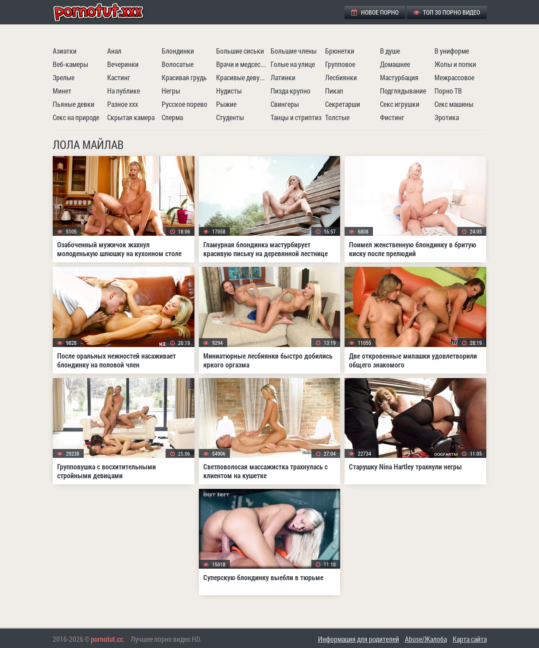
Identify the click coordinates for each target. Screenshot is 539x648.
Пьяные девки (73, 104)
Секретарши (342, 104)
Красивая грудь (184, 77)
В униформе (451, 50)
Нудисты (229, 90)
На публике (123, 90)
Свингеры (285, 104)
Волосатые (178, 64)
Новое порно (375, 12)
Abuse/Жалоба (426, 639)
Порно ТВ (448, 90)
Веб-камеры (70, 64)
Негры (171, 90)
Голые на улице (293, 64)
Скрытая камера (131, 117)
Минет (62, 90)
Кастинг (118, 77)
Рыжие (226, 104)
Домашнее (395, 64)
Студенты (230, 117)
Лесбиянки (341, 77)
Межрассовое (454, 77)
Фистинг (392, 117)
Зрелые (63, 77)
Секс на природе (76, 117)
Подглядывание (403, 90)
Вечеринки (123, 64)
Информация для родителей (358, 639)
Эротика (446, 117)
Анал (114, 50)
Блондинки (178, 50)
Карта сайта (470, 639)
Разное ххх (122, 104)
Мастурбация (399, 77)
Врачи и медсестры (242, 64)
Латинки (283, 77)
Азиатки (65, 50)
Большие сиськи (240, 50)
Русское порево (184, 104)
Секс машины (453, 104)
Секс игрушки (399, 104)
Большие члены (294, 50)
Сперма (172, 117)
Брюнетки (339, 50)
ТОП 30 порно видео (446, 12)
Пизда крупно (290, 90)
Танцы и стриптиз (296, 117)
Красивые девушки (242, 77)
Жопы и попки (455, 64)
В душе (390, 50)
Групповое (340, 64)
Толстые (337, 117)
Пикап (334, 90)
